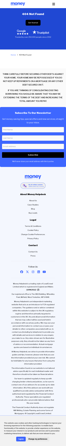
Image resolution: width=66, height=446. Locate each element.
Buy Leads (33, 213)
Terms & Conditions (33, 226)
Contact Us (33, 252)
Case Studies (33, 205)
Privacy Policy (33, 238)
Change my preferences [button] (37, 439)
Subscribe (33, 154)
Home (13, 55)
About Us (33, 201)
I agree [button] (21, 439)
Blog (33, 209)
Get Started (33, 23)
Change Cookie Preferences (33, 234)
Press (33, 256)
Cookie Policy (33, 230)
